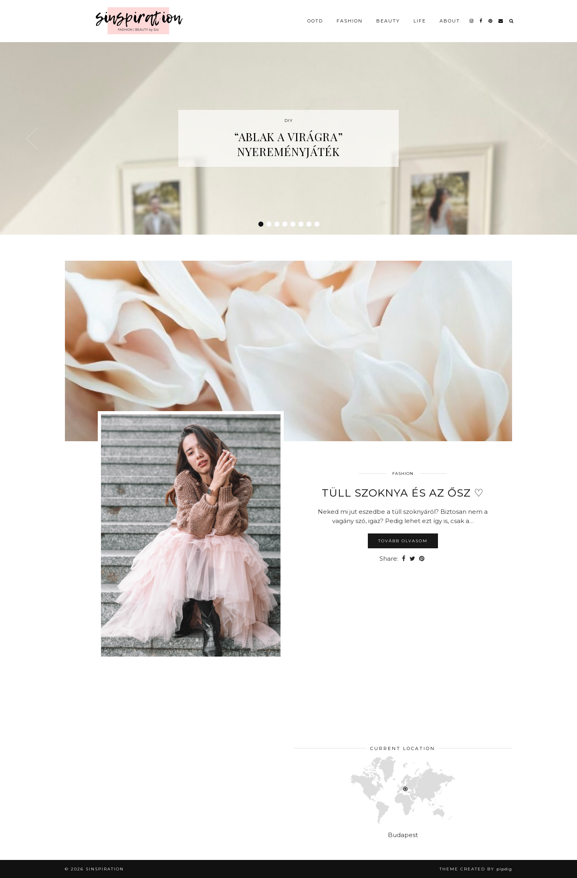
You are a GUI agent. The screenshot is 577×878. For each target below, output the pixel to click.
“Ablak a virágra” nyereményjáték (288, 144)
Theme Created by (476, 869)
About (450, 21)
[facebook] (481, 20)
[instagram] (472, 20)
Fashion (350, 21)
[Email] (501, 20)
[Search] (511, 20)
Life (420, 21)
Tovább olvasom (403, 540)
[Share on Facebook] (404, 559)
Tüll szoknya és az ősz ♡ (403, 493)
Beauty (388, 21)
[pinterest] (490, 20)
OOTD (315, 21)
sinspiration (105, 869)
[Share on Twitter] (412, 559)
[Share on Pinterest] (421, 559)
